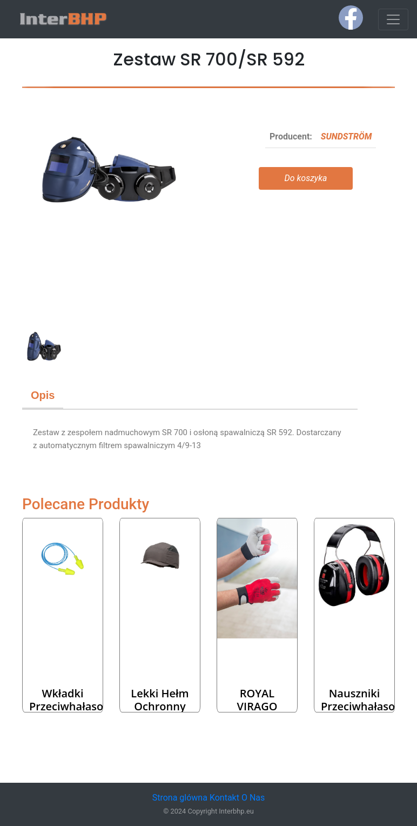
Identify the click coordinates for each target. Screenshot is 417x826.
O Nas (253, 797)
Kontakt (224, 797)
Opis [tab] (43, 395)
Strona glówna (179, 797)
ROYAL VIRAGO (257, 700)
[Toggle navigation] (393, 19)
